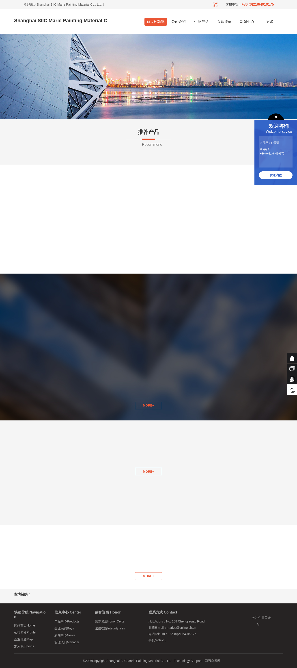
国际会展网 (212, 661)
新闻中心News (64, 635)
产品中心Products (66, 621)
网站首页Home (24, 625)
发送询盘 (275, 175)
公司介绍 (178, 22)
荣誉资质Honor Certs (109, 621)
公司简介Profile (25, 632)
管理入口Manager (66, 642)
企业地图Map (23, 639)
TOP (292, 390)
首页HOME (156, 22)
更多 (270, 22)
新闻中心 (247, 22)
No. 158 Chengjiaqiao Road (185, 621)
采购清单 (224, 22)
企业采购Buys (64, 628)
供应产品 (201, 22)
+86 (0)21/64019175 (272, 153)
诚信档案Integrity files (110, 628)
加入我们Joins (24, 646)
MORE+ (148, 471)
